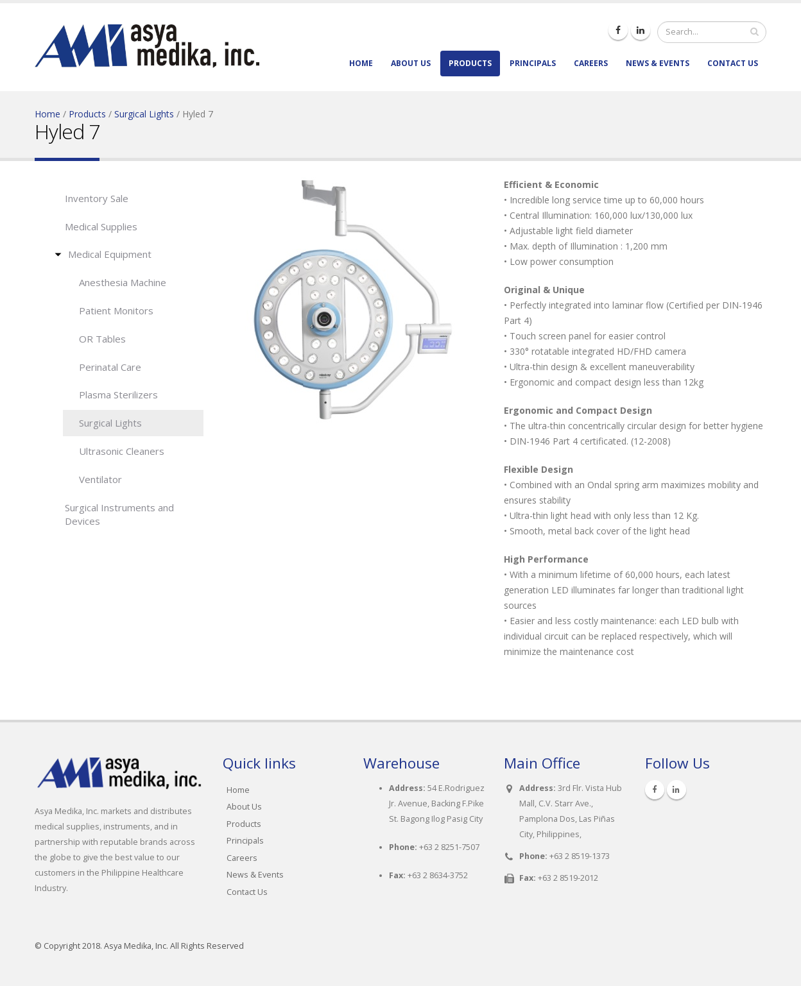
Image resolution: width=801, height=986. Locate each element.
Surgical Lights (144, 114)
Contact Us (732, 63)
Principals (533, 63)
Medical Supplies (101, 226)
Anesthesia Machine (122, 282)
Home (361, 63)
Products (470, 63)
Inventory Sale (96, 198)
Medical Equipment (109, 254)
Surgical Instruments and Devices (119, 514)
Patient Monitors (116, 310)
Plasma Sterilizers (118, 394)
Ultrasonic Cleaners (121, 451)
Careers (591, 63)
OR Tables (102, 338)
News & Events (657, 63)
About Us (411, 63)
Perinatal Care (110, 367)
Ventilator (100, 479)
